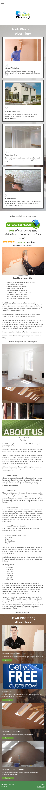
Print (5, 784)
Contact (7, 700)
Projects (8, 738)
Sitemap (11, 784)
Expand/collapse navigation (23, 3)
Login (42, 784)
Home (7, 660)
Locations (8, 778)
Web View (40, 787)
